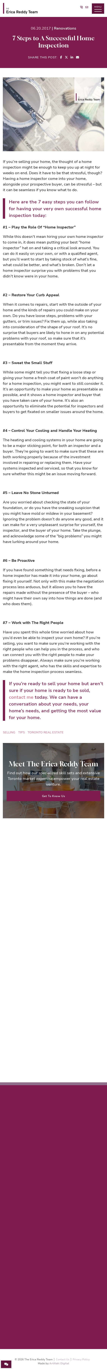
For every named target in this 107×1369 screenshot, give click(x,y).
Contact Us (62, 1359)
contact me (21, 697)
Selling (9, 732)
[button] (98, 8)
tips (21, 732)
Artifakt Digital (59, 1363)
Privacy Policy (81, 1359)
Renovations (65, 28)
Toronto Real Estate (46, 732)
